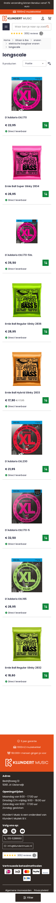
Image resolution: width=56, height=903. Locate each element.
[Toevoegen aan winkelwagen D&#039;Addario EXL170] (45, 125)
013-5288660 (13, 838)
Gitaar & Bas (22, 40)
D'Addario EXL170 (16, 118)
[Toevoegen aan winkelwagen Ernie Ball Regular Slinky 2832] (45, 675)
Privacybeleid (41, 890)
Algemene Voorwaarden (18, 890)
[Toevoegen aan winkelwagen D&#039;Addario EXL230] (45, 469)
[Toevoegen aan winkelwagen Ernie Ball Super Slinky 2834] (45, 194)
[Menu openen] (6, 27)
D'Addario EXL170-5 (17, 530)
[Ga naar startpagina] (17, 18)
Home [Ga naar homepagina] (7, 40)
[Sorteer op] (34, 63)
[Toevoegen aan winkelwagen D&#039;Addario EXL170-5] (45, 538)
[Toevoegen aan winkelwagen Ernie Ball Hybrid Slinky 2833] (45, 400)
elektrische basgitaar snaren (24, 43)
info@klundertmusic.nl (18, 846)
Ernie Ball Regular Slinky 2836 (23, 324)
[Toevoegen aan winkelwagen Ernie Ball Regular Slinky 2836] (45, 331)
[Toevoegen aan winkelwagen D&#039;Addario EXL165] (45, 607)
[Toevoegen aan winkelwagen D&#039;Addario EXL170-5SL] (45, 263)
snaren (37, 40)
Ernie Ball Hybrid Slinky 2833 (22, 393)
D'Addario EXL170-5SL (19, 255)
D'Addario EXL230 (16, 461)
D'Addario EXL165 (16, 599)
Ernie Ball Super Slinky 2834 (22, 186)
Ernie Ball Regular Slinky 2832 (23, 668)
